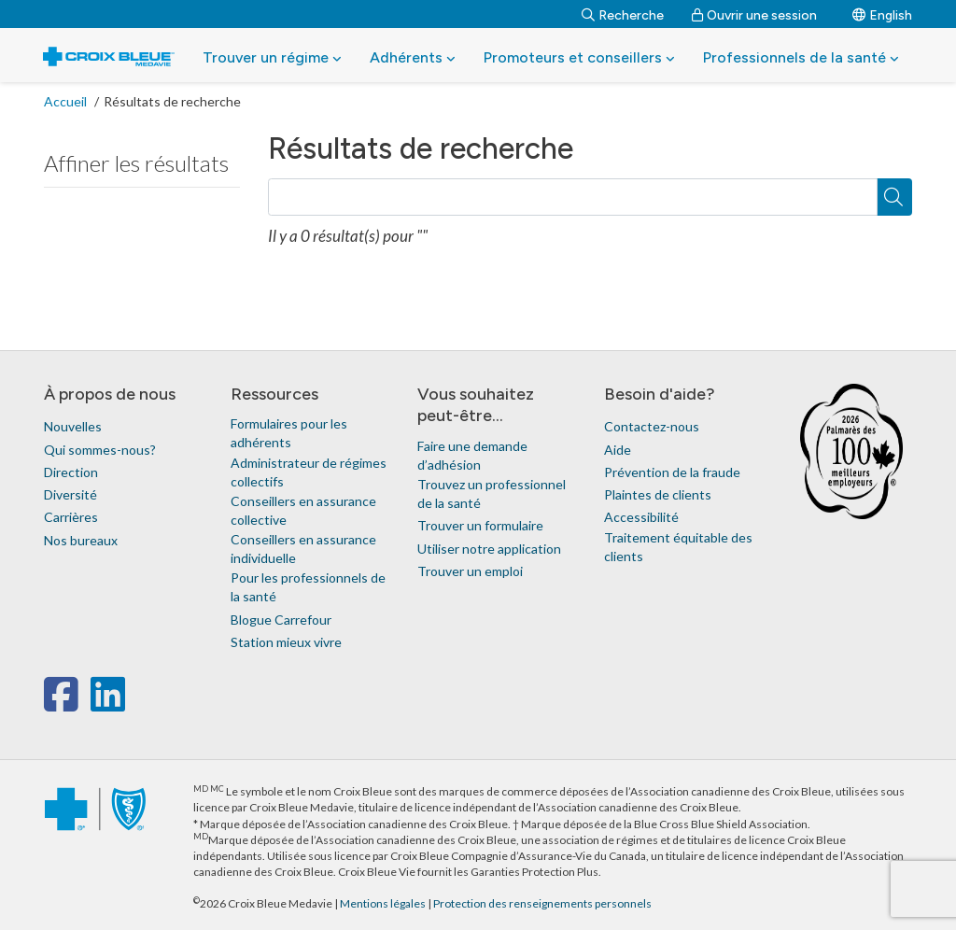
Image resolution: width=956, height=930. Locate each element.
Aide (617, 450)
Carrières (71, 517)
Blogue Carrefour (281, 619)
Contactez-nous (651, 426)
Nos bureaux (81, 540)
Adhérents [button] (413, 57)
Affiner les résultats (136, 162)
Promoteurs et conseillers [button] (579, 57)
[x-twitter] (88, 704)
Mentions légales (384, 903)
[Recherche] (623, 14)
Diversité (70, 494)
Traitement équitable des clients (678, 546)
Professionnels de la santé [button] (801, 57)
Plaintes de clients (657, 494)
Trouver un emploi (470, 571)
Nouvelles (73, 426)
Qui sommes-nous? (100, 450)
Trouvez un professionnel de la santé (491, 493)
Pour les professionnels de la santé (308, 587)
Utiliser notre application (489, 549)
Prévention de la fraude (672, 472)
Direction (71, 472)
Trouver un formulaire (480, 525)
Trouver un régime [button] (272, 57)
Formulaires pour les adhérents (289, 433)
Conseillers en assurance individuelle (303, 548)
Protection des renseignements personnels (542, 903)
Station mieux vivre (286, 642)
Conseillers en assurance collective (303, 510)
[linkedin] (108, 704)
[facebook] (65, 704)
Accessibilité (641, 517)
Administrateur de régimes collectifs (309, 472)
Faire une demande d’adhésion (472, 455)
